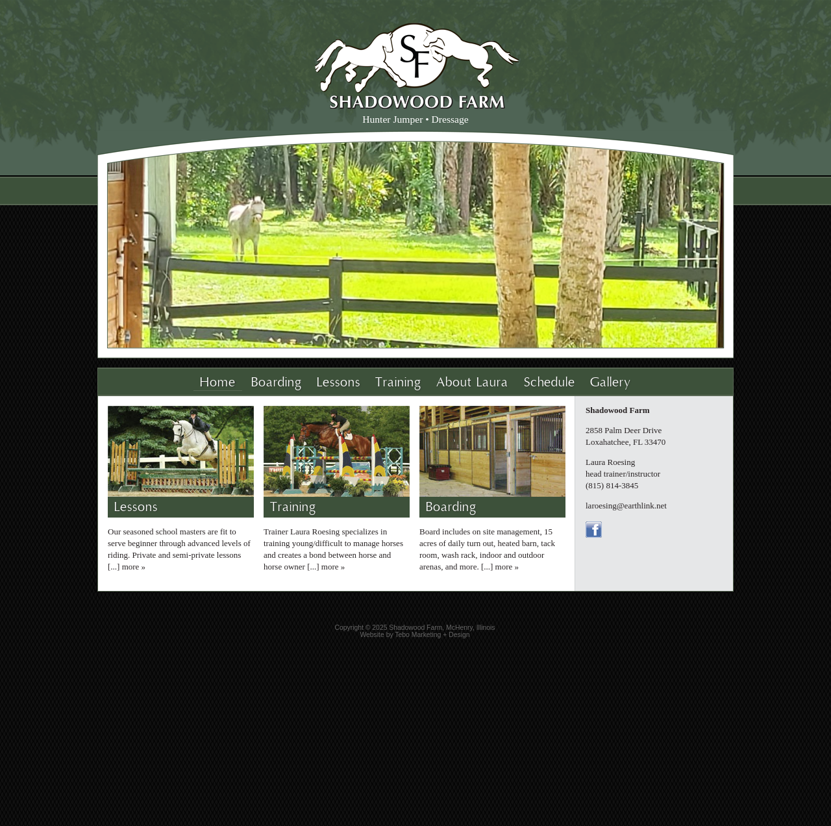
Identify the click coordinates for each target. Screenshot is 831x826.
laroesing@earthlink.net (626, 505)
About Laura (472, 382)
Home (218, 382)
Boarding (276, 382)
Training (398, 382)
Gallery (610, 382)
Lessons (338, 382)
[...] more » (126, 566)
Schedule (549, 382)
